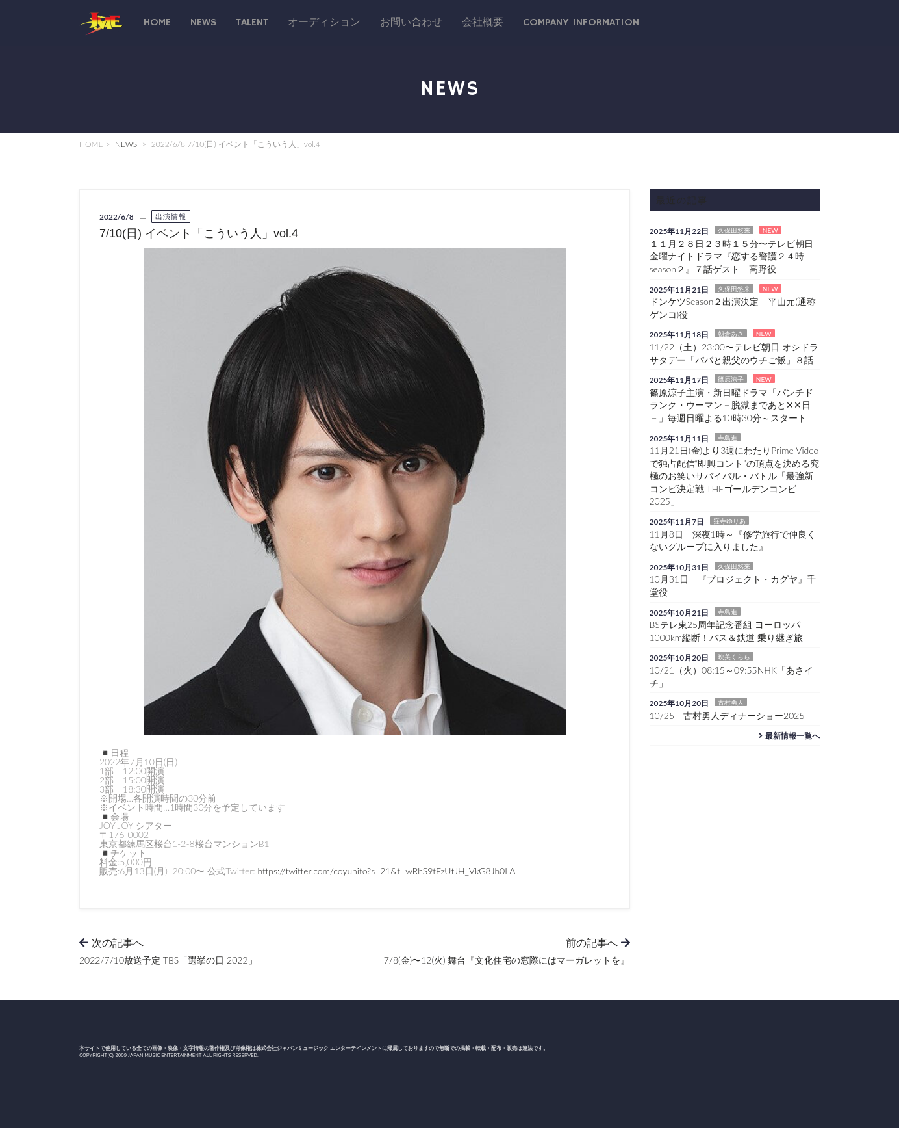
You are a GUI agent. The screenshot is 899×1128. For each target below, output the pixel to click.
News (203, 22)
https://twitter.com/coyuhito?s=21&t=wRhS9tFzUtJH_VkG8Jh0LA (385, 870)
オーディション (324, 22)
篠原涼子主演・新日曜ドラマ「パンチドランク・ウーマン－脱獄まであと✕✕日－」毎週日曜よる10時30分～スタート (731, 405)
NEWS (126, 144)
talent (252, 22)
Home (157, 22)
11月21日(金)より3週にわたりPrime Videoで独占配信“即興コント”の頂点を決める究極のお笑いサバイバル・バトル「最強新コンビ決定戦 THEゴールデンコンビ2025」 (735, 475)
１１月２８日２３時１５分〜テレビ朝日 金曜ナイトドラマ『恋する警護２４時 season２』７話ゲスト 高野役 (736, 256)
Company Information (581, 22)
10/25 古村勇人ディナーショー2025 (727, 715)
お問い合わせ (411, 22)
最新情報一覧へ (787, 736)
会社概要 (482, 22)
